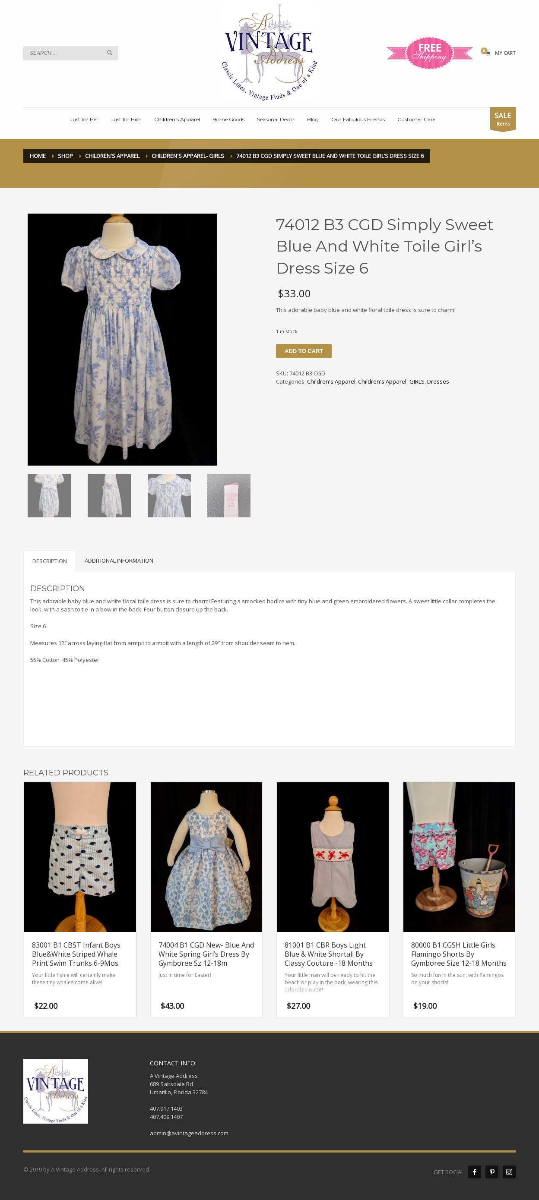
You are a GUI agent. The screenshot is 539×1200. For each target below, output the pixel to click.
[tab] (49, 560)
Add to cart (304, 351)
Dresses (438, 381)
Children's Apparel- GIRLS (391, 381)
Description (49, 561)
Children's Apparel (331, 381)
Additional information (119, 560)
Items (503, 120)
